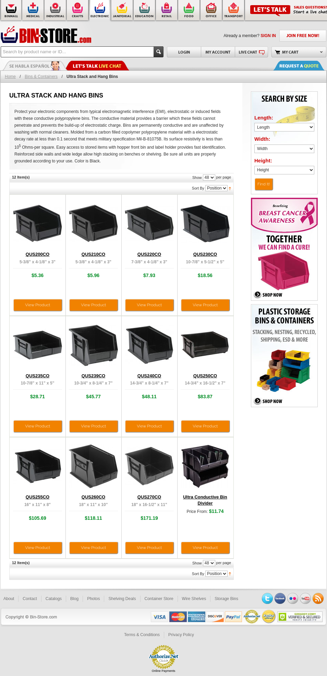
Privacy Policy (181, 634)
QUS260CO (93, 497)
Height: (263, 160)
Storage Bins (226, 598)
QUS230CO (205, 254)
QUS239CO (93, 375)
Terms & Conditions (142, 634)
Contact (30, 598)
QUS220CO (149, 254)
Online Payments (163, 671)
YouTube (305, 598)
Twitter (267, 598)
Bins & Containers (41, 76)
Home (10, 76)
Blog (74, 598)
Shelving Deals (122, 598)
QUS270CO (149, 497)
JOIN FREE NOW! (302, 36)
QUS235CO (37, 375)
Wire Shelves (194, 598)
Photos (93, 598)
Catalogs (54, 598)
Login (184, 51)
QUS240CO (149, 375)
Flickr (292, 598)
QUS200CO (37, 254)
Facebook (280, 598)
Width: (262, 139)
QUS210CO (93, 254)
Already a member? (249, 35)
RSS (318, 598)
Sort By (198, 188)
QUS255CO (37, 497)
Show (197, 177)
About (8, 598)
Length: (263, 118)
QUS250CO (205, 375)
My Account (218, 51)
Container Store (159, 598)
